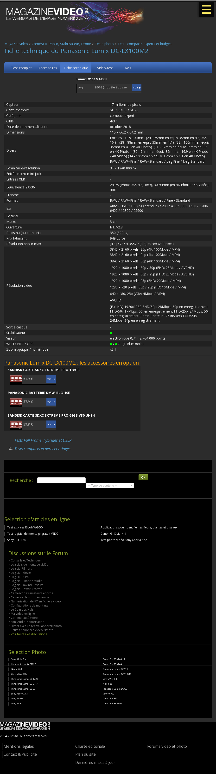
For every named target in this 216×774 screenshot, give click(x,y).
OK (143, 477)
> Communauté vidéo (23, 618)
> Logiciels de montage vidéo (28, 564)
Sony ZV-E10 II (110, 679)
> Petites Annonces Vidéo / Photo (30, 630)
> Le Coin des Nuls (20, 609)
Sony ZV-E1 (16, 703)
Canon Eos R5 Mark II (113, 664)
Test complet (21, 68)
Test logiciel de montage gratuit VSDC (32, 534)
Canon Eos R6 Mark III (114, 659)
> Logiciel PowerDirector (25, 589)
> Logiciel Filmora (20, 569)
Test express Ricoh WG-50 (25, 527)
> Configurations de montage (28, 605)
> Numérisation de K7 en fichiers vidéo (34, 601)
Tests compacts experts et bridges (145, 43)
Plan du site (85, 754)
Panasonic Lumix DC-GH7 (24, 683)
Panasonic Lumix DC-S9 (23, 688)
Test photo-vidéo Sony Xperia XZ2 (124, 540)
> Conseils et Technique (24, 560)
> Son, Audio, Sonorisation (26, 622)
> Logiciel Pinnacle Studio (25, 581)
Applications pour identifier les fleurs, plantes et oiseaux (139, 527)
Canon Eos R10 (110, 698)
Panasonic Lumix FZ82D (23, 664)
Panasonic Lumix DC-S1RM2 (117, 674)
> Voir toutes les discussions (27, 634)
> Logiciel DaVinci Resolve (25, 585)
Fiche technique (76, 68)
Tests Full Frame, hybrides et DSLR (42, 440)
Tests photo (104, 43)
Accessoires (47, 68)
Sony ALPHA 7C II (19, 693)
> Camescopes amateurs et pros (30, 593)
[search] (61, 480)
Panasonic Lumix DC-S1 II (115, 669)
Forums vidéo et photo (167, 746)
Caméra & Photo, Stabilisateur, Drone (61, 43)
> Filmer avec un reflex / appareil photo (35, 626)
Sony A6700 (108, 693)
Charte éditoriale (90, 746)
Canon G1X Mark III (113, 534)
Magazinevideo (16, 43)
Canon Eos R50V (19, 674)
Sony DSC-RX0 (16, 540)
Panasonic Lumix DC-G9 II (116, 688)
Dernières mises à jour (95, 762)
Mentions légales (19, 746)
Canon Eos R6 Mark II (113, 703)
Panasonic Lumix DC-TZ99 (24, 679)
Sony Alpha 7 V (18, 659)
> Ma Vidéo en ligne (21, 614)
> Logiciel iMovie (19, 573)
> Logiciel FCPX (18, 577)
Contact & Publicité (20, 754)
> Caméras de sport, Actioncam (29, 597)
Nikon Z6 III (17, 669)
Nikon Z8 (107, 683)
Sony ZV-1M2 (18, 698)
